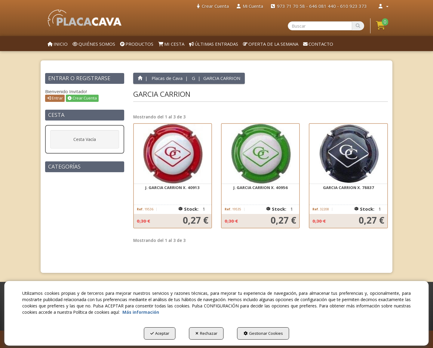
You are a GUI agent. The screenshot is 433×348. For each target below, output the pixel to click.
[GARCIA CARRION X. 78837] (348, 154)
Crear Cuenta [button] (82, 98)
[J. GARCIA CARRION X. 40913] (172, 154)
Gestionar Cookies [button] (263, 333)
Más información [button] (140, 312)
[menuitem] (213, 6)
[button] (84, 18)
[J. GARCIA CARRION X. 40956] (260, 154)
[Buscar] (358, 25)
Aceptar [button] (159, 333)
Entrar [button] (55, 98)
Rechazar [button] (206, 333)
